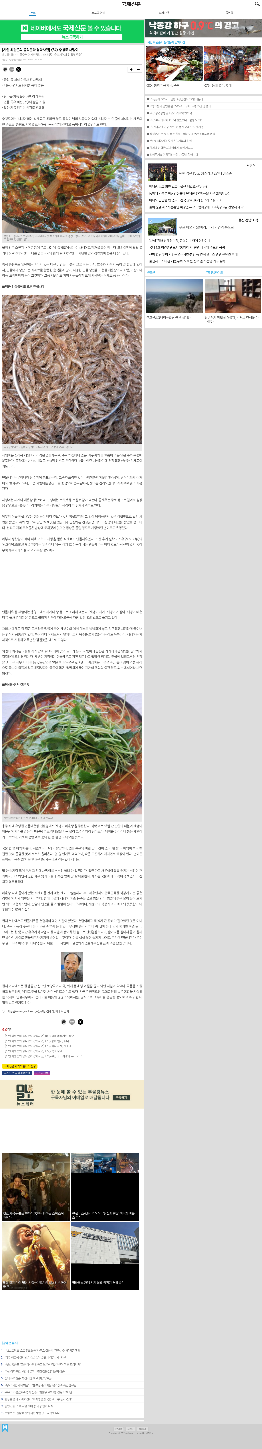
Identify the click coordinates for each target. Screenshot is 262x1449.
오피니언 (164, 12)
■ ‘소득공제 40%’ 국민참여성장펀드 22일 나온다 (174, 99)
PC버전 (119, 1429)
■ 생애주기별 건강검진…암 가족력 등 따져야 (172, 154)
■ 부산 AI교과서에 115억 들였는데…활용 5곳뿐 (174, 120)
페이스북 (142, 1429)
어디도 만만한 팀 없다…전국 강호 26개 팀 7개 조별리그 (185, 200)
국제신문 (5, 1428)
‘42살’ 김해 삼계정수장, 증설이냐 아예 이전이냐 (179, 240)
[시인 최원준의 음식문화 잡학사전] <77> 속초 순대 (33, 1051)
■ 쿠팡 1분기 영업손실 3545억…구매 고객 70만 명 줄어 (178, 106)
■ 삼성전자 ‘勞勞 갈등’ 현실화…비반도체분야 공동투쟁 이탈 (180, 133)
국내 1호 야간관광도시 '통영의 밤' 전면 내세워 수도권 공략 (187, 247)
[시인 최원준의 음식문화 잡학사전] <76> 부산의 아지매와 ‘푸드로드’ (43, 1056)
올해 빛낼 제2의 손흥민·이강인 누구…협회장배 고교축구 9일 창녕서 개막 (196, 207)
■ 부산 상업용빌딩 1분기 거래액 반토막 (169, 113)
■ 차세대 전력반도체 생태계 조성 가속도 (169, 147)
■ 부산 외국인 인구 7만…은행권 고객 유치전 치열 (174, 127)
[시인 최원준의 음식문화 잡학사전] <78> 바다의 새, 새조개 (38, 1046)
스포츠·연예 (98, 12)
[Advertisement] (72, 581)
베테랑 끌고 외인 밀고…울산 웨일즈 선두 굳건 (179, 186)
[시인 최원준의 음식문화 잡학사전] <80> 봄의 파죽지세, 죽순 (39, 1035)
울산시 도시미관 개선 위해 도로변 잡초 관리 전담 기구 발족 (187, 261)
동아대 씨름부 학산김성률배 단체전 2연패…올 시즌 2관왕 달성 (189, 193)
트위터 (130, 1429)
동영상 (229, 12)
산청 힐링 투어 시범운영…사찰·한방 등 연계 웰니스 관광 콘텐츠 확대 (193, 254)
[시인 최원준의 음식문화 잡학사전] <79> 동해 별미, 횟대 (37, 1041)
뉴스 (32, 12)
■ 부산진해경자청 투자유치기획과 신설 (169, 140)
